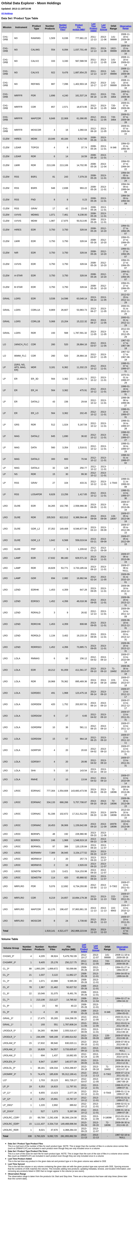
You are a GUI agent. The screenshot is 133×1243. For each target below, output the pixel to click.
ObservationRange (125, 27)
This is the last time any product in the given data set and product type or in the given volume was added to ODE (57, 1160)
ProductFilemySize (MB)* (79, 27)
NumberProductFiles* (63, 27)
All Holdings (7, 13)
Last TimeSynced (103, 27)
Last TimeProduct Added (93, 27)
